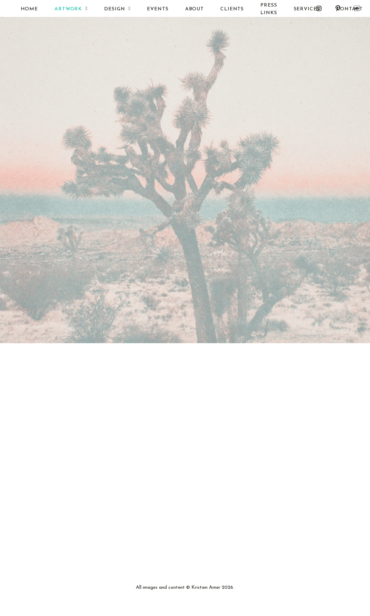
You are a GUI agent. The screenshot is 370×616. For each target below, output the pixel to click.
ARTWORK (62, 9)
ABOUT (185, 9)
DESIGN (108, 9)
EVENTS (148, 9)
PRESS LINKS (259, 9)
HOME (20, 9)
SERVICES (297, 9)
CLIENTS (223, 9)
